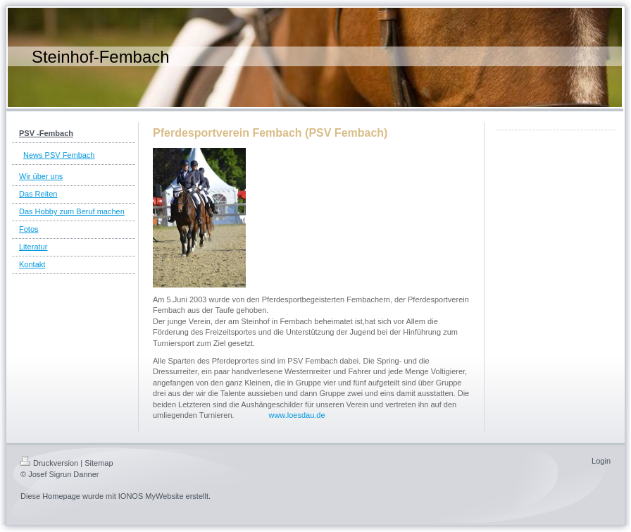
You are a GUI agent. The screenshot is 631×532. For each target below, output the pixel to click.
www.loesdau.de (296, 415)
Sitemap (99, 463)
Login (601, 461)
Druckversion (49, 463)
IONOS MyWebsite (151, 496)
